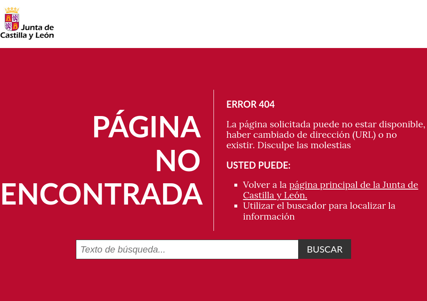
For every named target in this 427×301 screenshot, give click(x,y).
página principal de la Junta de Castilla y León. (330, 190)
